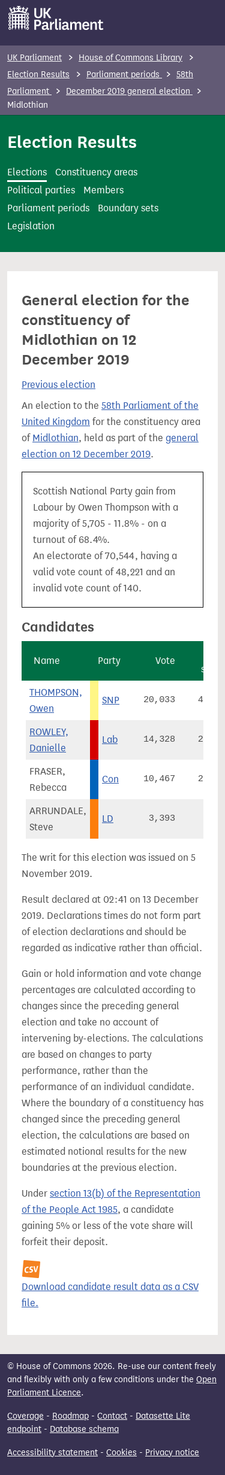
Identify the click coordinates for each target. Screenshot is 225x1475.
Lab (110, 739)
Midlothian (55, 438)
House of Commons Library (130, 58)
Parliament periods (124, 74)
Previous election (58, 384)
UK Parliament (34, 58)
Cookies (121, 1452)
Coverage (25, 1416)
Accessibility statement (52, 1452)
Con (110, 779)
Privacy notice (172, 1452)
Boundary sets (128, 208)
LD (107, 818)
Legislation (31, 226)
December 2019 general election (129, 91)
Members (103, 190)
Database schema (84, 1429)
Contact (112, 1416)
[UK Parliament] (56, 18)
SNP (110, 700)
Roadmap (70, 1416)
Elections (27, 172)
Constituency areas (96, 172)
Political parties (41, 190)
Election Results (38, 74)
